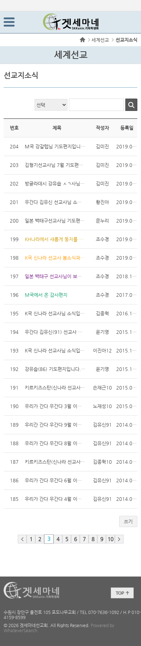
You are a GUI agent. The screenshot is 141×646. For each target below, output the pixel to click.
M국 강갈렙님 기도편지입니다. (55, 145)
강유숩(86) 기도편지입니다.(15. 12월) (55, 369)
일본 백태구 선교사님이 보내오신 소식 (55, 275)
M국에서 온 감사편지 (46, 295)
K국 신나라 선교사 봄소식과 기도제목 (55, 257)
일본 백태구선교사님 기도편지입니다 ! (55, 219)
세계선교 (100, 40)
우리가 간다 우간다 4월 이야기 (55, 498)
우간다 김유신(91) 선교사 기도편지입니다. (55, 332)
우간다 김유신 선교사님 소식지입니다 (55, 201)
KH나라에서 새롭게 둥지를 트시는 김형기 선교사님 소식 (55, 238)
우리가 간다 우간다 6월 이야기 (55, 480)
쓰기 (128, 521)
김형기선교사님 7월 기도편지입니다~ (55, 164)
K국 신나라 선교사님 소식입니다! (55, 350)
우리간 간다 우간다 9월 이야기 (55, 423)
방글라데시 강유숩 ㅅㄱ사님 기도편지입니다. (55, 182)
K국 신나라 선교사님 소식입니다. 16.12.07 (55, 313)
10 (110, 539)
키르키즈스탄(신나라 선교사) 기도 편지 (55, 386)
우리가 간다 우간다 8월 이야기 (55, 442)
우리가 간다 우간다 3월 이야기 (55, 405)
